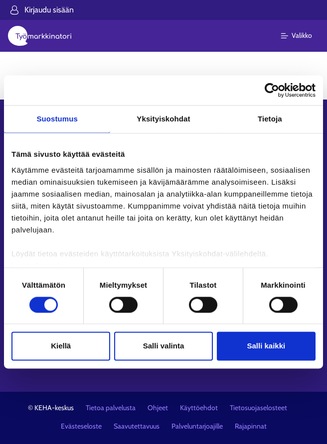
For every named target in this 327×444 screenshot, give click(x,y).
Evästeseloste (81, 426)
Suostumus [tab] (57, 118)
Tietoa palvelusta (111, 407)
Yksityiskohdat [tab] (163, 118)
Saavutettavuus (137, 426)
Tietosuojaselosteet (258, 407)
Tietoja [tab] (270, 118)
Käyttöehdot (199, 407)
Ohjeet (158, 407)
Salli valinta (163, 346)
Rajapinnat (251, 426)
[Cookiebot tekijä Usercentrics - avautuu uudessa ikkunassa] (272, 90)
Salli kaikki (266, 346)
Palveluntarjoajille (197, 426)
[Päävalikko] (302, 36)
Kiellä (61, 346)
